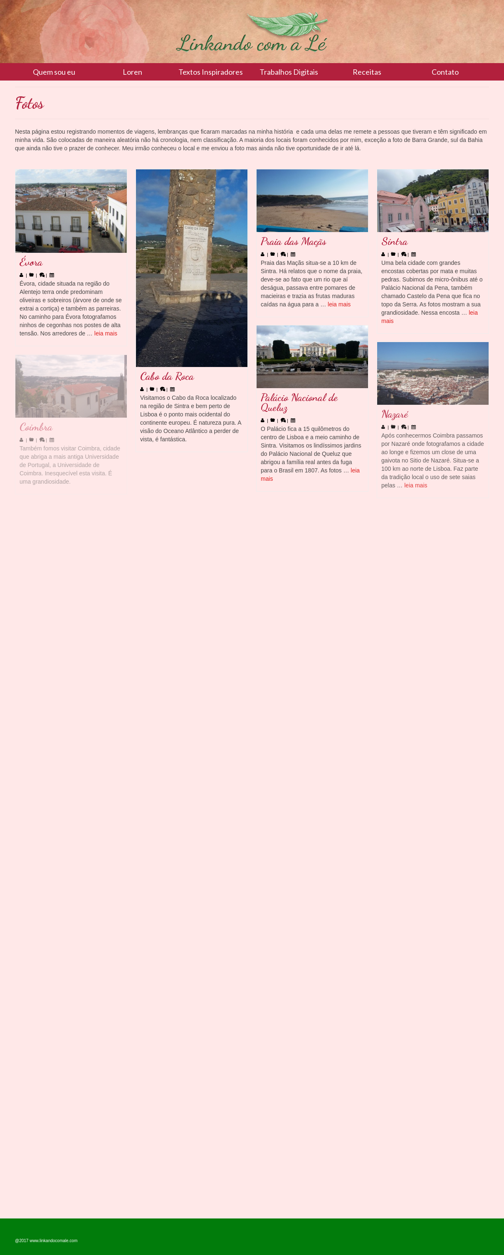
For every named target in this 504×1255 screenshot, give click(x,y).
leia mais (105, 333)
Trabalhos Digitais (288, 71)
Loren (132, 71)
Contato (445, 71)
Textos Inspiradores (210, 71)
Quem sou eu (54, 71)
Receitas (367, 71)
